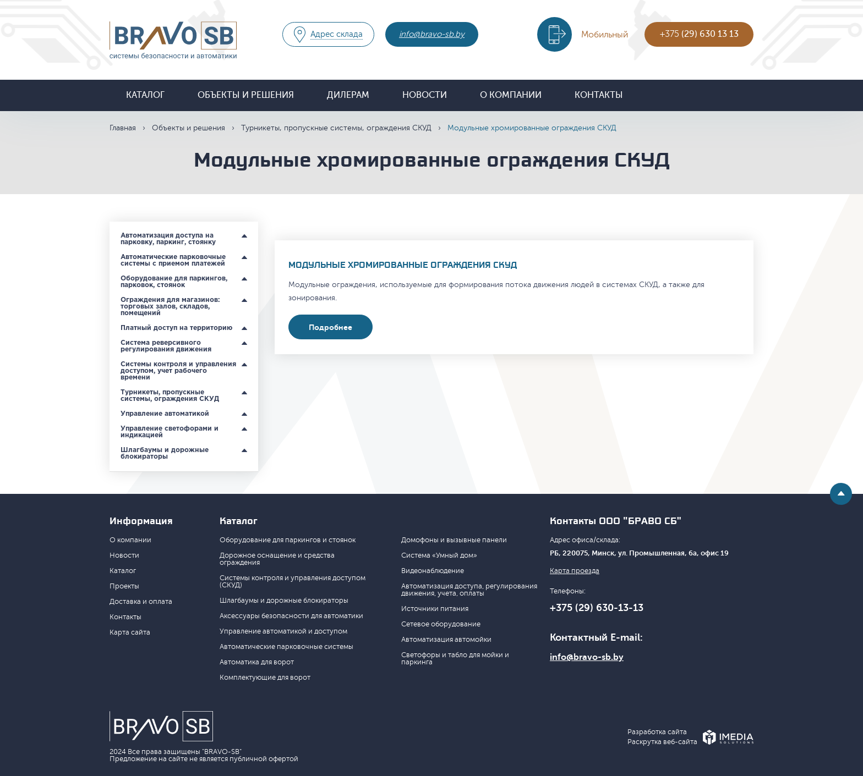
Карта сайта (130, 632)
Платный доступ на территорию (176, 328)
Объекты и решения (246, 95)
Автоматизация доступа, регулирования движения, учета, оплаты (469, 589)
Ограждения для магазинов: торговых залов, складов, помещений (170, 306)
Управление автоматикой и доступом (283, 631)
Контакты (599, 95)
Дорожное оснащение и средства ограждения (277, 559)
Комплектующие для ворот (265, 677)
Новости (424, 95)
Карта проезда (574, 571)
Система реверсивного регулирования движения (166, 346)
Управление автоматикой (165, 414)
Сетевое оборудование (440, 624)
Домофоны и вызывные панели (454, 540)
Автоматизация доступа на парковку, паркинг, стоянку (168, 239)
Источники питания (434, 609)
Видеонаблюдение (432, 571)
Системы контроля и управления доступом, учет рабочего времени (178, 371)
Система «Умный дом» (439, 555)
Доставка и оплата (141, 602)
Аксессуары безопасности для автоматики (291, 616)
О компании (511, 95)
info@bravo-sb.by (432, 34)
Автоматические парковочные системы (286, 647)
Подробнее (330, 327)
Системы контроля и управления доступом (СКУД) (292, 581)
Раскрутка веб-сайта (662, 742)
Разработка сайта (657, 732)
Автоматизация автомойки (446, 639)
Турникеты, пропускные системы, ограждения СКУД (336, 128)
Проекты (124, 586)
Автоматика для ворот (257, 662)
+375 (699, 34)
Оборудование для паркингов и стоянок (288, 540)
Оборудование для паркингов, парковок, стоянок (174, 282)
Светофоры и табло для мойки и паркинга (455, 658)
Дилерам (348, 95)
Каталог (145, 95)
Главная (123, 128)
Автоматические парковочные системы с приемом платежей (173, 260)
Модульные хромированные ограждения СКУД (402, 264)
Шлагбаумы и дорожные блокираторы (165, 453)
